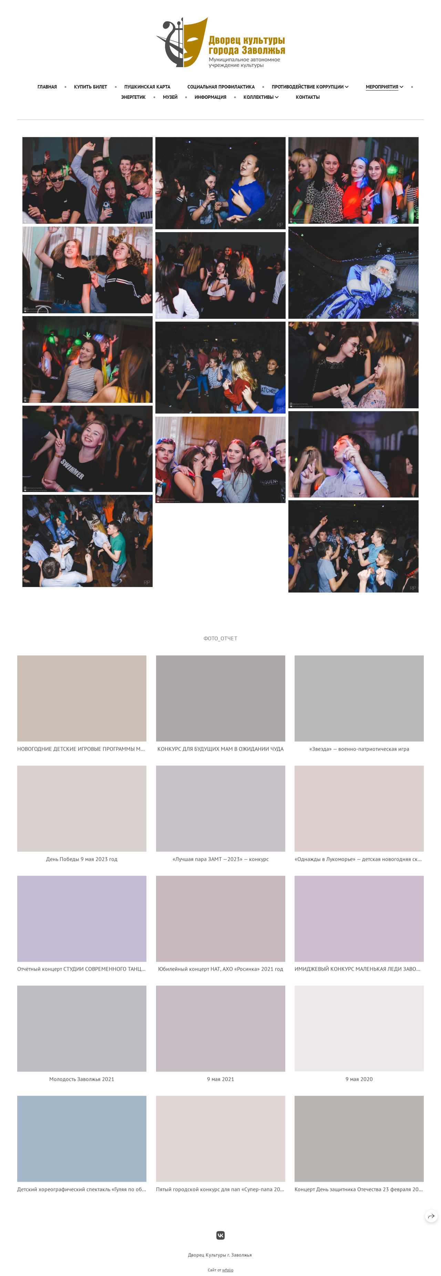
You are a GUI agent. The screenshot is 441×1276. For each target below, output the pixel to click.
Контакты (308, 97)
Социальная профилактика (221, 87)
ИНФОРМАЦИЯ (210, 97)
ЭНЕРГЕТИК (133, 97)
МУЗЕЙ (170, 97)
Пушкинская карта (147, 87)
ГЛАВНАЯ (47, 87)
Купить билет (90, 87)
